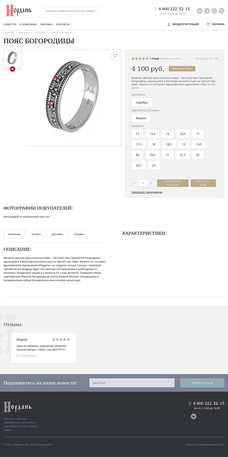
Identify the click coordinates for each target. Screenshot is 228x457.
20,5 (152, 155)
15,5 (152, 134)
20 (137, 155)
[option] (12, 58)
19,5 (199, 144)
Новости (10, 24)
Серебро (142, 102)
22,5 (138, 165)
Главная (9, 32)
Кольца (40, 32)
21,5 (182, 155)
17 (197, 134)
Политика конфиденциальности (204, 444)
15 (137, 134)
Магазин (47, 24)
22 (197, 155)
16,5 (182, 134)
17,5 (138, 144)
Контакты (63, 24)
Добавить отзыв (170, 58)
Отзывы (79, 234)
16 (167, 134)
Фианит (141, 118)
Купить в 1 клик (203, 183)
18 (153, 144)
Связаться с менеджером (146, 192)
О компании (28, 24)
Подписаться (202, 383)
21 (167, 155)
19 (183, 144)
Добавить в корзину (173, 183)
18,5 (169, 144)
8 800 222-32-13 (172, 8)
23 (153, 165)
